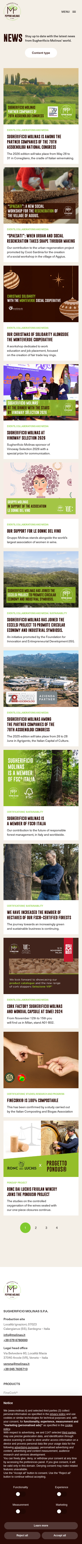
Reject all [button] (22, 1535)
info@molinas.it (14, 1334)
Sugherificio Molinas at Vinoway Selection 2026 (26, 435)
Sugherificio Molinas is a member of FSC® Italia (26, 821)
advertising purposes (26, 1447)
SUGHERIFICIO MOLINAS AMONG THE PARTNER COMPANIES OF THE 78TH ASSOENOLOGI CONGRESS (30, 724)
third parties (69, 1432)
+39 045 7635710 (15, 1369)
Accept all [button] (60, 1535)
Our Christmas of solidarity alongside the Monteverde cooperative (38, 337)
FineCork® (10, 1392)
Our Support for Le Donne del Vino (34, 531)
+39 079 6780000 (15, 1340)
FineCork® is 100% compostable (32, 1100)
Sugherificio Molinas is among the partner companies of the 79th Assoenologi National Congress (34, 141)
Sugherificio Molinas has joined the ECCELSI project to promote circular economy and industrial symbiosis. (36, 624)
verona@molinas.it (16, 1363)
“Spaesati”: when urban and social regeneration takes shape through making (41, 238)
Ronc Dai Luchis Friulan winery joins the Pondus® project (32, 1192)
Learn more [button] (41, 1525)
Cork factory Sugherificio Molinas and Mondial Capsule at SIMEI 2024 (35, 1009)
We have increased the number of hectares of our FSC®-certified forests (39, 915)
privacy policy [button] (57, 1414)
